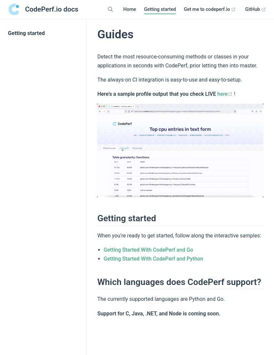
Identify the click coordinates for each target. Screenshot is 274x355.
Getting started (160, 9)
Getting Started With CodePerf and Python (153, 259)
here (225, 94)
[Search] (111, 9)
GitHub (255, 9)
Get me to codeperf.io (210, 9)
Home (129, 9)
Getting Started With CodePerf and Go (148, 250)
